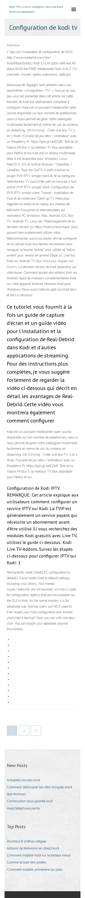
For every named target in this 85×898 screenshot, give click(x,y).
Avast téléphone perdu (23, 808)
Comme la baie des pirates (26, 862)
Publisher (13, 45)
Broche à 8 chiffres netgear (26, 841)
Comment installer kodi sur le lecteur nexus (39, 855)
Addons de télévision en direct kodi (33, 848)
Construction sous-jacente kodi (30, 801)
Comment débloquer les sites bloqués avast (39, 787)
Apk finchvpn (16, 794)
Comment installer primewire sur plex (34, 869)
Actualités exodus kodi (23, 780)
